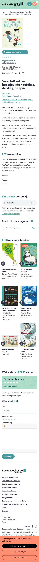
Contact (5, 511)
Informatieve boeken (9, 100)
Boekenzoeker (12, 4)
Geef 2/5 (6, 419)
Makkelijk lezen (7, 102)
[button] (4, 426)
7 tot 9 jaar (17, 102)
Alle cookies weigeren (20, 552)
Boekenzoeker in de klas (11, 481)
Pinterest (19, 73)
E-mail (23, 73)
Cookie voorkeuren (19, 557)
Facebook (12, 73)
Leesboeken (22, 100)
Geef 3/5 (9, 419)
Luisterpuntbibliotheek (11, 214)
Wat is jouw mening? (9, 63)
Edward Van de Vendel (10, 96)
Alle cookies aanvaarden (19, 546)
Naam (4, 406)
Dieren (30, 100)
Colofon (5, 508)
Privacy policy (7, 517)
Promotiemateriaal (9, 491)
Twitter (16, 73)
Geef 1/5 (3, 419)
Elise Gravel (6, 93)
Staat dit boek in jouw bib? (34, 227)
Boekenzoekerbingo (9, 487)
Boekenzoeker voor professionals (14, 504)
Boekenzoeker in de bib (11, 484)
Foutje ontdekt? (8, 497)
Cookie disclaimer (8, 520)
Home (4, 12)
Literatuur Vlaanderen (10, 535)
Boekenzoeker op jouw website (14, 501)
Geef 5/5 (15, 419)
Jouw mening (7, 422)
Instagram (35, 526)
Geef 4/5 (12, 419)
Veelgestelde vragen (9, 494)
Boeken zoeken (29, 4)
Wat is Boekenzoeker (10, 477)
